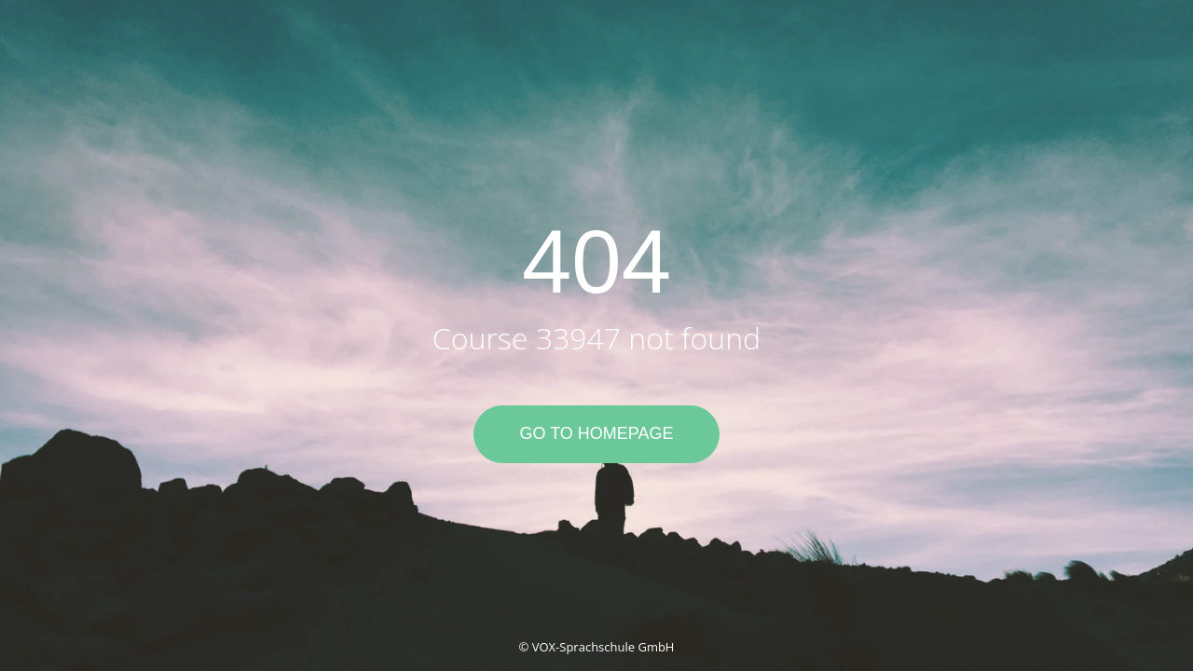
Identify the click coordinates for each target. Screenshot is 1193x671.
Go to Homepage (596, 433)
